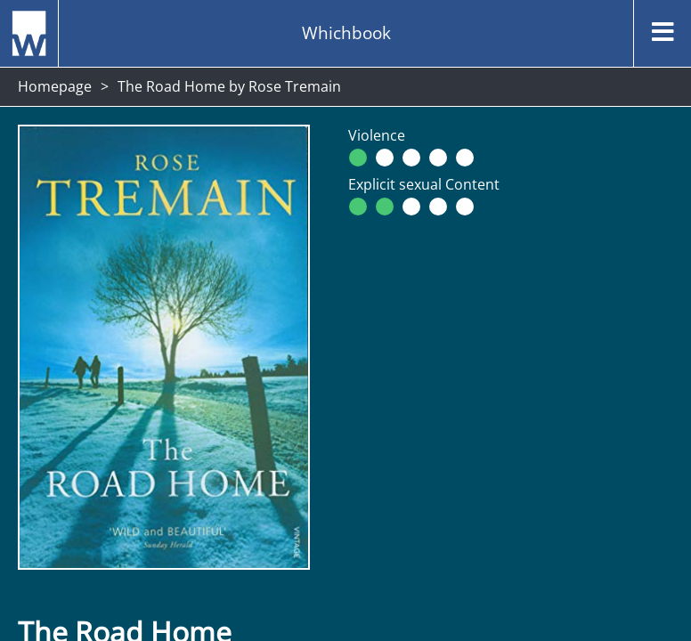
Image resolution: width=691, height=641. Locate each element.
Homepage (55, 86)
